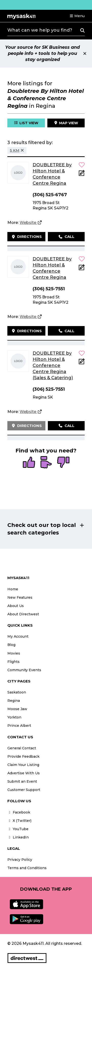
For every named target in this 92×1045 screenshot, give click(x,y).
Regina (13, 700)
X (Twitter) (19, 820)
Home (12, 589)
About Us (15, 606)
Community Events (24, 670)
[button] (77, 16)
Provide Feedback (23, 756)
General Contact (21, 748)
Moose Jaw (17, 709)
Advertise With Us (23, 773)
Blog (11, 645)
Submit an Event (22, 781)
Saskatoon (16, 692)
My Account (17, 636)
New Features (19, 597)
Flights (13, 661)
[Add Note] (82, 174)
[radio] (29, 463)
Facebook (18, 812)
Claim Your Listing (23, 765)
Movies (13, 653)
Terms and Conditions (27, 868)
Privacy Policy (19, 859)
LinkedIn (18, 837)
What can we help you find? (39, 30)
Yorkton (14, 717)
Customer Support (23, 790)
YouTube (17, 829)
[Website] (31, 222)
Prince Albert (19, 725)
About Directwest (23, 614)
